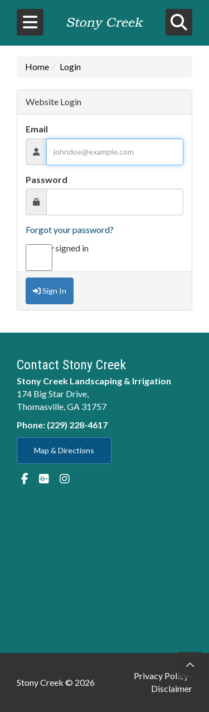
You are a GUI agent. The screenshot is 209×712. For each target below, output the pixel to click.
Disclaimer (171, 688)
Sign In (49, 290)
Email (37, 128)
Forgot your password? (70, 229)
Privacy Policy (161, 675)
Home (37, 66)
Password (46, 179)
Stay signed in (57, 249)
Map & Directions (64, 450)
